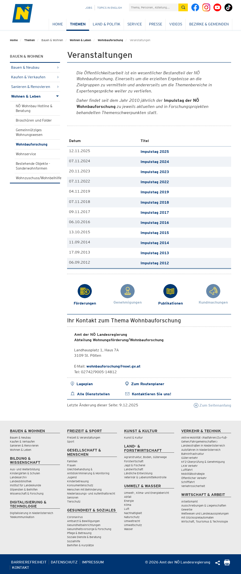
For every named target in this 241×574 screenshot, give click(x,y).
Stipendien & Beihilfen (24, 489)
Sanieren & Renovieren (35, 86)
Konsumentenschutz (80, 485)
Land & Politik (106, 24)
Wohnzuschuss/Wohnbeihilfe (38, 178)
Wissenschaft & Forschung (27, 493)
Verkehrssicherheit (193, 486)
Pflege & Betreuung (79, 533)
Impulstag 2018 (155, 202)
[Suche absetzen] (183, 7)
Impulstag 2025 (155, 151)
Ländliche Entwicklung (138, 473)
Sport (70, 441)
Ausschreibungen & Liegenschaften (203, 505)
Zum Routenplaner (147, 384)
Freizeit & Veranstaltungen (83, 437)
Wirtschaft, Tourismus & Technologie (204, 521)
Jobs (88, 7)
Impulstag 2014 (155, 243)
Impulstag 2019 (155, 192)
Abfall (127, 497)
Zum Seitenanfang (212, 405)
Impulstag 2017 (155, 212)
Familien (72, 461)
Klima (127, 505)
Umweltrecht (132, 521)
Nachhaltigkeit (133, 513)
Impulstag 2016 (155, 222)
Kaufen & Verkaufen (35, 77)
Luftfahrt (187, 469)
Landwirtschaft (133, 469)
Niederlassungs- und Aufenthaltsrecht (91, 493)
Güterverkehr (189, 457)
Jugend (72, 477)
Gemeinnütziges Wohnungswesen (29, 132)
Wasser (128, 529)
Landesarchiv (18, 477)
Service (134, 24)
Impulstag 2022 (155, 182)
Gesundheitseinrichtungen (83, 525)
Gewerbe (186, 509)
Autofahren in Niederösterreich (201, 449)
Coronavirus (75, 517)
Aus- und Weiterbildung (25, 469)
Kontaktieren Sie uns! (151, 394)
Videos (175, 24)
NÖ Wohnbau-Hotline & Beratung (34, 108)
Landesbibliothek (21, 481)
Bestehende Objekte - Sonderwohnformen (33, 166)
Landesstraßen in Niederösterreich (203, 445)
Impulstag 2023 (155, 172)
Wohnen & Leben (80, 40)
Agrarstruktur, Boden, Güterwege (145, 457)
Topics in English (109, 7)
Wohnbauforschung (110, 40)
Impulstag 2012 (155, 263)
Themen (78, 24)
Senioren (72, 497)
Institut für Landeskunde (25, 485)
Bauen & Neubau (35, 67)
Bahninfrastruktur (192, 453)
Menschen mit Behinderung (84, 489)
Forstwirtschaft (133, 461)
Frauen (71, 465)
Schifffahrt (188, 482)
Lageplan (84, 384)
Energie (129, 501)
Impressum (93, 562)
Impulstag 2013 (155, 253)
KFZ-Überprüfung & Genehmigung (203, 461)
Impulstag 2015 (155, 232)
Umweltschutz (133, 525)
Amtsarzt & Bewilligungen (83, 521)
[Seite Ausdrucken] (227, 564)
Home (57, 24)
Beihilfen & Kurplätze (80, 545)
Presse (155, 24)
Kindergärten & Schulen (25, 473)
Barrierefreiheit (29, 562)
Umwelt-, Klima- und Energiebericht (146, 493)
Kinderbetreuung (78, 481)
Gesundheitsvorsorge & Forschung (89, 529)
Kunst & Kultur (133, 437)
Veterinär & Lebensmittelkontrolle (145, 477)
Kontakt (20, 567)
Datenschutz (64, 562)
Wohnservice (26, 154)
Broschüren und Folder (34, 120)
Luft (126, 509)
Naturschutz (132, 517)
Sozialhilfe (73, 541)
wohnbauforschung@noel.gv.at (113, 366)
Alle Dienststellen (93, 394)
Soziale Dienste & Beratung (84, 537)
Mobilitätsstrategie (193, 473)
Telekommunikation (22, 517)
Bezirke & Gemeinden (209, 24)
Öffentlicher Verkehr (194, 478)
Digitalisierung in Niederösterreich (31, 513)
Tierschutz (73, 501)
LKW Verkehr (189, 465)
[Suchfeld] (153, 7)
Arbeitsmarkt (189, 501)
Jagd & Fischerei (134, 465)
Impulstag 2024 (155, 161)
